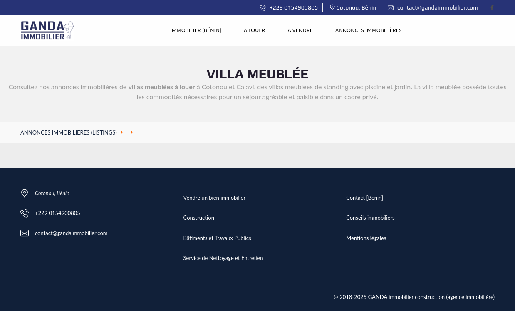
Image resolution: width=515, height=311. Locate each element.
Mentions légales (366, 238)
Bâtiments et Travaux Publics (217, 238)
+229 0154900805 (289, 7)
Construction (198, 217)
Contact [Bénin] (364, 197)
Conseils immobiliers (370, 217)
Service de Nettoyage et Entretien (223, 258)
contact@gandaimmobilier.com (433, 7)
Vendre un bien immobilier (214, 197)
